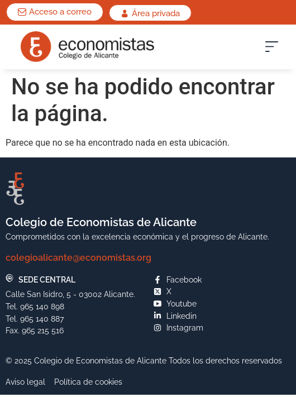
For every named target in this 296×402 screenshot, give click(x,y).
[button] (271, 50)
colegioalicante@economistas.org (78, 257)
